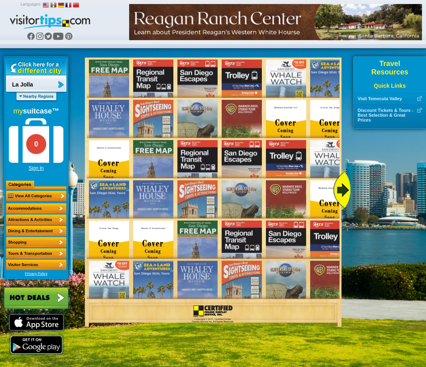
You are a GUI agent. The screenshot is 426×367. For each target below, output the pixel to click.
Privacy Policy (36, 274)
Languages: (31, 4)
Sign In (36, 168)
